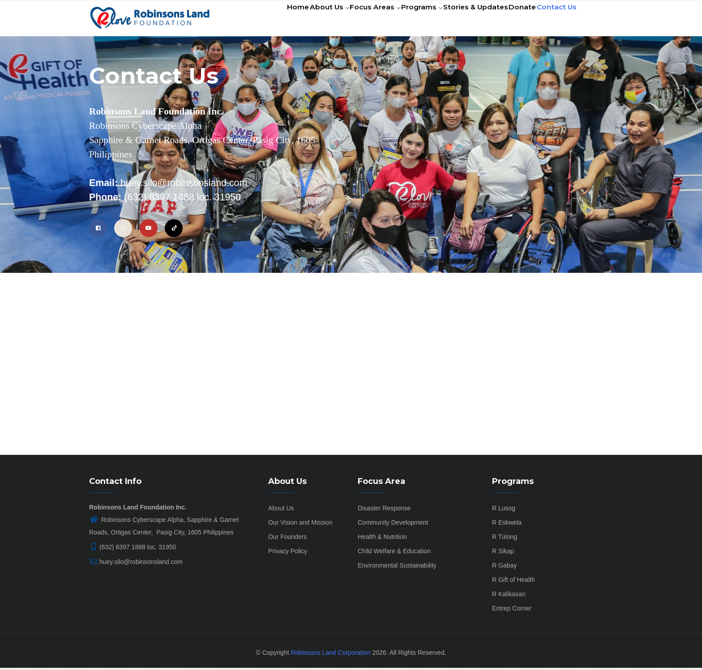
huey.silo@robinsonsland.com (136, 564)
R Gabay (504, 567)
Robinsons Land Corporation (330, 654)
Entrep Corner (511, 610)
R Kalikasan (509, 596)
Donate (514, 19)
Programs (405, 19)
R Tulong (504, 539)
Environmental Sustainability (397, 567)
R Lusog (503, 510)
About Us (304, 19)
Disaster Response (384, 510)
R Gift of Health (513, 581)
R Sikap (503, 553)
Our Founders (287, 539)
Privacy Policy (287, 553)
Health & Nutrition (382, 539)
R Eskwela (507, 524)
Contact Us (554, 19)
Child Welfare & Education (394, 553)
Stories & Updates (463, 19)
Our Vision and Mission (300, 524)
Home (267, 19)
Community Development (393, 524)
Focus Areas (354, 19)
